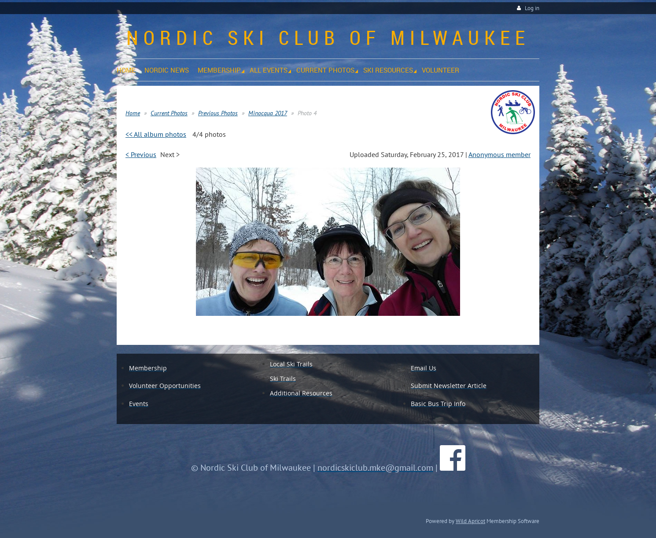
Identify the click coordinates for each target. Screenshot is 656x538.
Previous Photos (218, 113)
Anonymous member (499, 154)
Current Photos (169, 113)
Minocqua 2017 (267, 113)
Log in (532, 8)
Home (132, 113)
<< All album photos (155, 134)
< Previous (140, 154)
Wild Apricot (470, 521)
